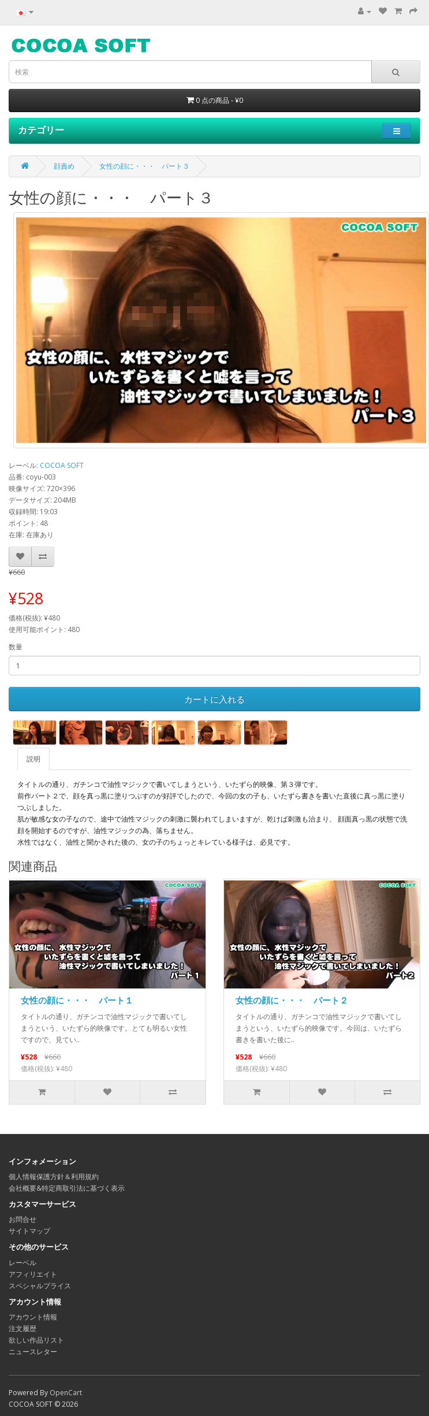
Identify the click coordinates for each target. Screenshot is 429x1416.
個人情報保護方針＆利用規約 (54, 1176)
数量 (16, 647)
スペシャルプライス (40, 1286)
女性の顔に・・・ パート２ (292, 1000)
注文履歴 (22, 1328)
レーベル (22, 1263)
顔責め (64, 166)
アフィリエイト (33, 1274)
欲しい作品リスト (36, 1340)
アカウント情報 (33, 1317)
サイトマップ (29, 1231)
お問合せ (22, 1219)
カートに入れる (214, 699)
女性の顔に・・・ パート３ (144, 166)
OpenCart (66, 1393)
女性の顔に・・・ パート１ (77, 1000)
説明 (33, 759)
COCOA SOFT (62, 465)
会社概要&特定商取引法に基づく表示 (67, 1188)
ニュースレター (33, 1351)
